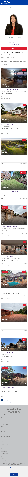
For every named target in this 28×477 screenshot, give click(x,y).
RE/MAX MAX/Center (5, 443)
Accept (14, 474)
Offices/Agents (4, 450)
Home (2, 7)
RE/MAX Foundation (5, 433)
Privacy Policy (13, 464)
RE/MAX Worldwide (5, 416)
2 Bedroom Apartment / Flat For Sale (10, 197)
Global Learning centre (5, 434)
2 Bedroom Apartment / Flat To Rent (10, 95)
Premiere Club (4, 451)
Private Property (4, 460)
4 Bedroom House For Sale (7, 130)
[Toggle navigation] (25, 2)
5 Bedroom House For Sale (7, 295)
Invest (2, 426)
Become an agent (4, 424)
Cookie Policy (19, 464)
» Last (10, 400)
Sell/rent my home (4, 428)
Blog (2, 419)
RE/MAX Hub (3, 441)
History (2, 417)
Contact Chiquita (14, 48)
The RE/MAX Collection (5, 436)
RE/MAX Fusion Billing (5, 444)
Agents (6, 7)
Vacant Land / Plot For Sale (7, 162)
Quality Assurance (4, 453)
